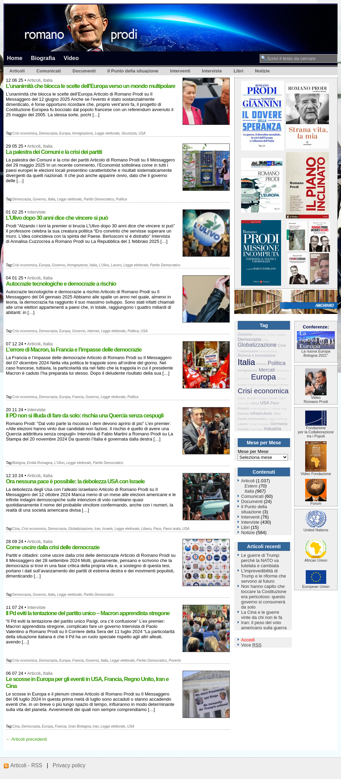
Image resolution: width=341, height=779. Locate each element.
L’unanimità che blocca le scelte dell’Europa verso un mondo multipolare (90, 86)
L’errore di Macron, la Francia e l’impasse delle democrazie (74, 349)
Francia (78, 397)
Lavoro (116, 265)
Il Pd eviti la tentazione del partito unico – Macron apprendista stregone (87, 613)
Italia (47, 80)
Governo (39, 199)
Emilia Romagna (39, 463)
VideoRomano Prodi (316, 398)
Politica (121, 199)
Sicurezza (128, 133)
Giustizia (252, 398)
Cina (16, 529)
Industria (272, 428)
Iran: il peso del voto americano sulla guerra (264, 625)
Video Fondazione (316, 472)
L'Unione (275, 408)
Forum (316, 501)
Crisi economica (24, 133)
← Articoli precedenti (26, 739)
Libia (265, 340)
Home (14, 58)
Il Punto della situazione (132, 70)
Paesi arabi (171, 529)
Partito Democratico (99, 199)
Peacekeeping (268, 351)
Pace (157, 529)
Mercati (267, 370)
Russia (261, 364)
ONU (276, 413)
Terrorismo (282, 370)
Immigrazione (82, 133)
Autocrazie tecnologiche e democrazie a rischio (61, 283)
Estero (251, 486)
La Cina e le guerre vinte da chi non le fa (261, 615)
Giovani (282, 378)
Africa (254, 403)
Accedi (248, 639)
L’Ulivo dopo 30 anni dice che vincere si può (57, 218)
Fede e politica (257, 384)
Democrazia (48, 133)
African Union (315, 558)
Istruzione (260, 334)
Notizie (262, 70)
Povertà (174, 660)
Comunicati (49, 70)
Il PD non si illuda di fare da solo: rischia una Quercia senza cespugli (84, 415)
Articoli (17, 70)
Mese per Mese (253, 451)
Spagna (281, 334)
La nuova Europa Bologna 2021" (316, 351)
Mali (284, 408)
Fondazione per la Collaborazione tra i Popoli (316, 430)
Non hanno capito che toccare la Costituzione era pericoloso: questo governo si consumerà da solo (264, 597)
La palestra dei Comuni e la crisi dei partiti (54, 152)
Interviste (212, 70)
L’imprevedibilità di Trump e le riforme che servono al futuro (263, 576)
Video (71, 58)
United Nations (315, 528)
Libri (238, 70)
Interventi (180, 70)
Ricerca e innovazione (257, 355)
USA (142, 133)
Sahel (282, 398)
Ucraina (263, 398)
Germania (278, 424)
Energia (242, 384)
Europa (64, 133)
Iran (97, 529)
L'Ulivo (104, 265)
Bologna (18, 463)
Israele (107, 529)
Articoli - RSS (26, 765)
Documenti (84, 70)
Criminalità (256, 429)
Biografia (43, 58)
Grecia (273, 398)
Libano (146, 529)
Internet (93, 331)
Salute (242, 398)
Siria (240, 403)
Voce (251, 645)
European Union (316, 585)
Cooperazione (248, 351)
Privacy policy (69, 765)
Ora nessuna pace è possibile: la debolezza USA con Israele (75, 481)
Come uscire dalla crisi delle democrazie (53, 547)
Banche (243, 413)
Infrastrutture (261, 413)
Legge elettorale (107, 133)
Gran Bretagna (79, 726)
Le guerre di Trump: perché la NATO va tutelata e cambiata (260, 560)
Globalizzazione (80, 529)
